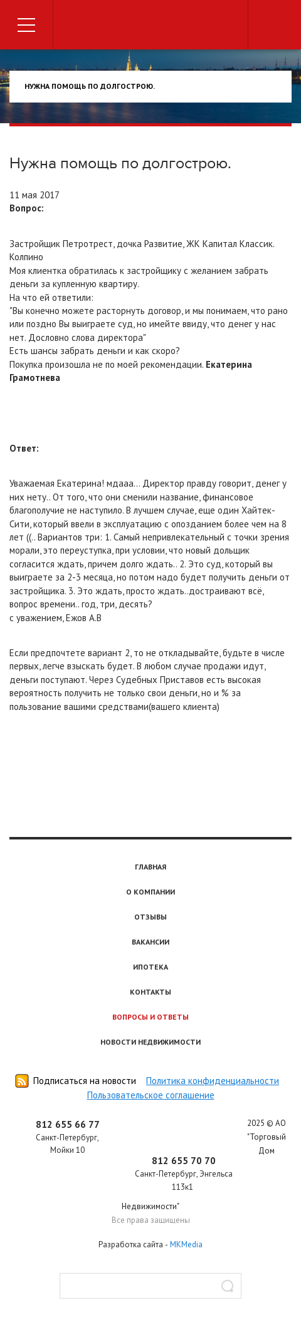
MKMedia (186, 1244)
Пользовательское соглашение (150, 1095)
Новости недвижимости (150, 1042)
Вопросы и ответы (150, 1016)
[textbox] (150, 1286)
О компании (150, 891)
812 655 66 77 (68, 1124)
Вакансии (150, 941)
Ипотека (150, 966)
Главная (150, 866)
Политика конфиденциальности (212, 1081)
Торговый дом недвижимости (150, 26)
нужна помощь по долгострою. (89, 86)
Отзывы (150, 916)
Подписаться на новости (84, 1081)
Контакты (150, 991)
